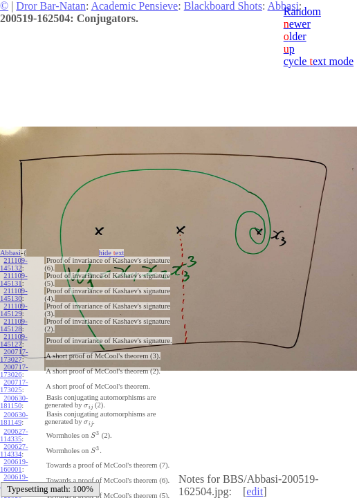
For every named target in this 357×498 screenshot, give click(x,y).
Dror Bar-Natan (51, 6)
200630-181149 (14, 418)
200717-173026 (14, 370)
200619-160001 (14, 465)
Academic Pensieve (134, 6)
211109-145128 (14, 325)
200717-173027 (14, 355)
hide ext (112, 253)
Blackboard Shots (223, 6)
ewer (297, 24)
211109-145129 (14, 309)
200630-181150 (14, 401)
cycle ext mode (319, 61)
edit (254, 491)
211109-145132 (14, 264)
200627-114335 (14, 435)
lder (295, 36)
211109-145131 (14, 279)
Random (302, 11)
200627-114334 (14, 450)
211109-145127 (14, 340)
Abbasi (10, 253)
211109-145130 (14, 294)
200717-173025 (14, 386)
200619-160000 (14, 480)
